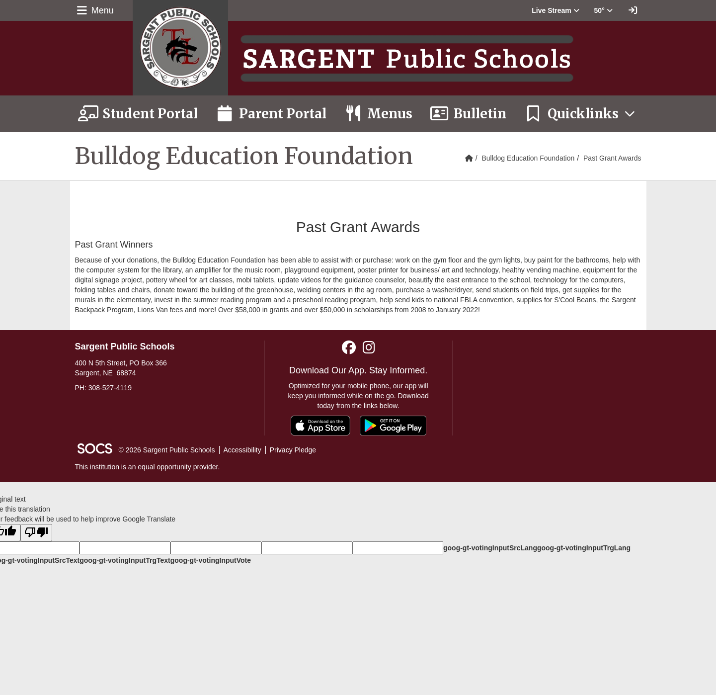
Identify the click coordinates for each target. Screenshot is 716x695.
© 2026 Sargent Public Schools (167, 450)
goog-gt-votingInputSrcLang (490, 548)
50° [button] (603, 10)
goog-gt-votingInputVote (210, 560)
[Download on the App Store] (320, 425)
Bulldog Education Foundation (527, 158)
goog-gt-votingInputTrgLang (584, 548)
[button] (555, 10)
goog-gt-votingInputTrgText (125, 560)
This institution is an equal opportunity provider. (147, 467)
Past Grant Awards (612, 158)
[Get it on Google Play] (393, 425)
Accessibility (242, 450)
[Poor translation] (36, 532)
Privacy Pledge (293, 450)
